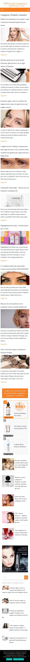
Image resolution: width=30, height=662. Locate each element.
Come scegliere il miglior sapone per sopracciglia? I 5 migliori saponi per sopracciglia (18, 628)
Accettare (9, 659)
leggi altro (8, 417)
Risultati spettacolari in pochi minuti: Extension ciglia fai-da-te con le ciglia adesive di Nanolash (13, 63)
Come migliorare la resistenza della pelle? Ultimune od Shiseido (21, 533)
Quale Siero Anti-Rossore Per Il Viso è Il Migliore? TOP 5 (21, 499)
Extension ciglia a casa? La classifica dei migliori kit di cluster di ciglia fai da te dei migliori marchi (14, 104)
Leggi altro (4, 55)
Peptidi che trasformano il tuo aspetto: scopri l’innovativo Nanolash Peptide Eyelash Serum (15, 22)
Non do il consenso (18, 659)
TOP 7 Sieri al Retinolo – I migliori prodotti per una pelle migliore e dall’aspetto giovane (21, 518)
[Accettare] (28, 656)
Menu (2, 9)
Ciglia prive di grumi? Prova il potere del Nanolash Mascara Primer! (18, 640)
